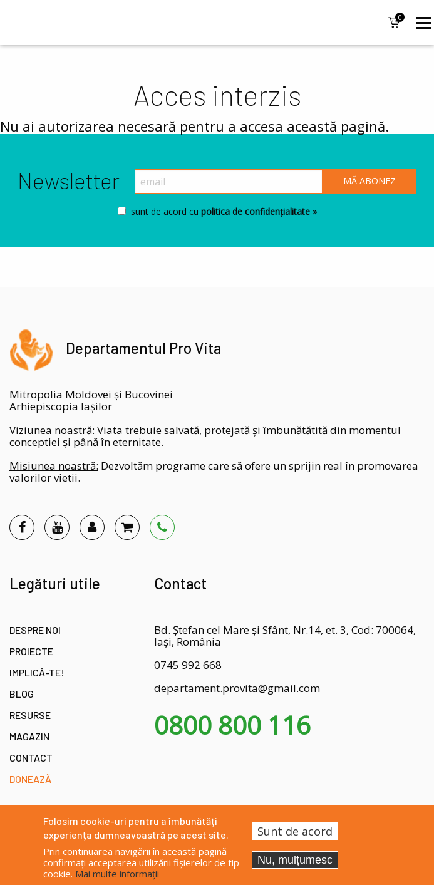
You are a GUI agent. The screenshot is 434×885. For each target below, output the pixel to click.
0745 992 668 (188, 665)
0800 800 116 (232, 725)
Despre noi (35, 630)
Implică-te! (37, 672)
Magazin (29, 736)
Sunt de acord (295, 831)
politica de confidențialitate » (258, 211)
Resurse (30, 715)
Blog (21, 694)
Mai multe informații (117, 873)
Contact (31, 757)
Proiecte (31, 651)
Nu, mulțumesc (295, 860)
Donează (30, 779)
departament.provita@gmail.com (237, 688)
